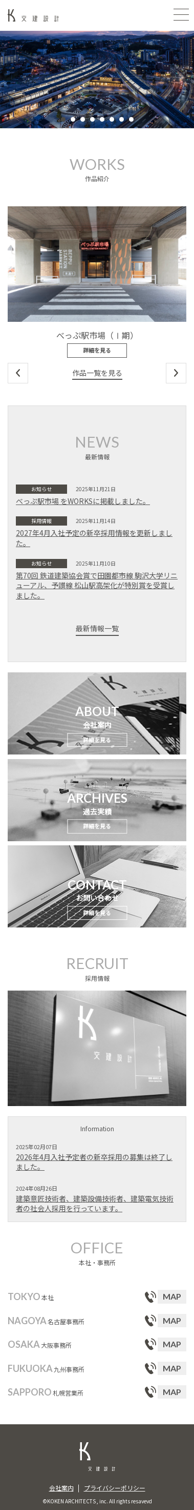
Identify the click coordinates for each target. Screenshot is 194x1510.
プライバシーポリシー (114, 1487)
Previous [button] (18, 373)
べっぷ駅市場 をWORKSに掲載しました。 (83, 501)
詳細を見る (97, 350)
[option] (97, 79)
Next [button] (176, 373)
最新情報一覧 (97, 628)
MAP (172, 1296)
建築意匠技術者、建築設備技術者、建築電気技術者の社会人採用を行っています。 (95, 1203)
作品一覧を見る (97, 373)
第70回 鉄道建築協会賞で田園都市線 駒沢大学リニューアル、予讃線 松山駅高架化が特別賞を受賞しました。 (97, 585)
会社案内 (61, 1487)
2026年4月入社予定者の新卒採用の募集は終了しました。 (94, 1162)
